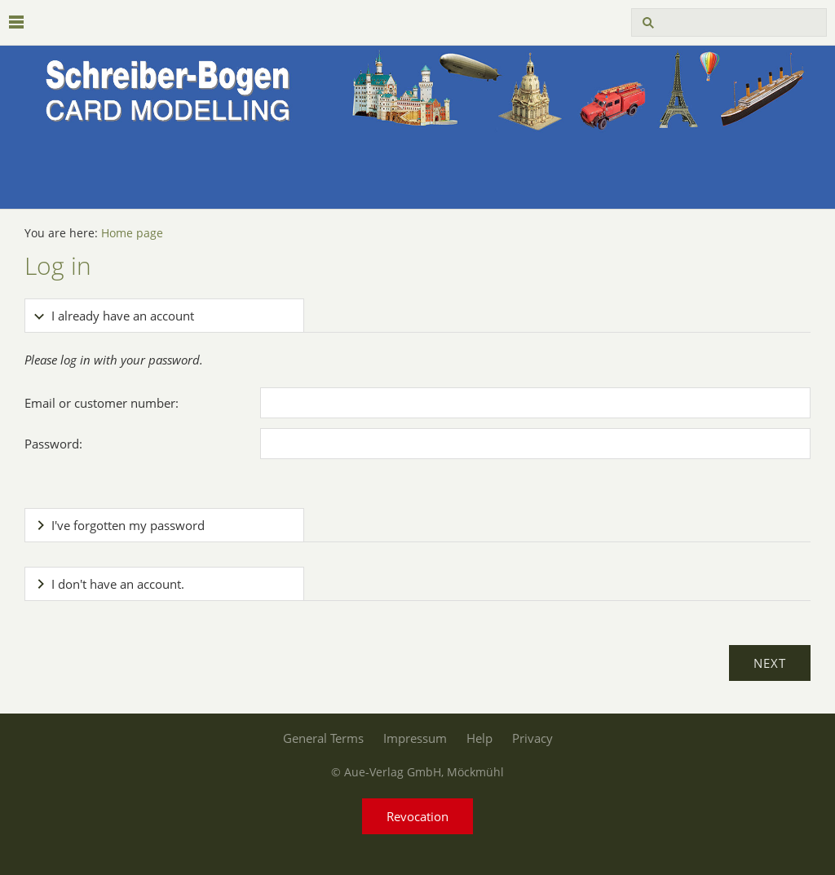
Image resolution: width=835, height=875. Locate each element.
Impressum (415, 738)
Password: (53, 443)
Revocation (417, 816)
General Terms (323, 738)
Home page (132, 233)
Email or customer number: (101, 403)
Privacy (532, 738)
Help (479, 738)
